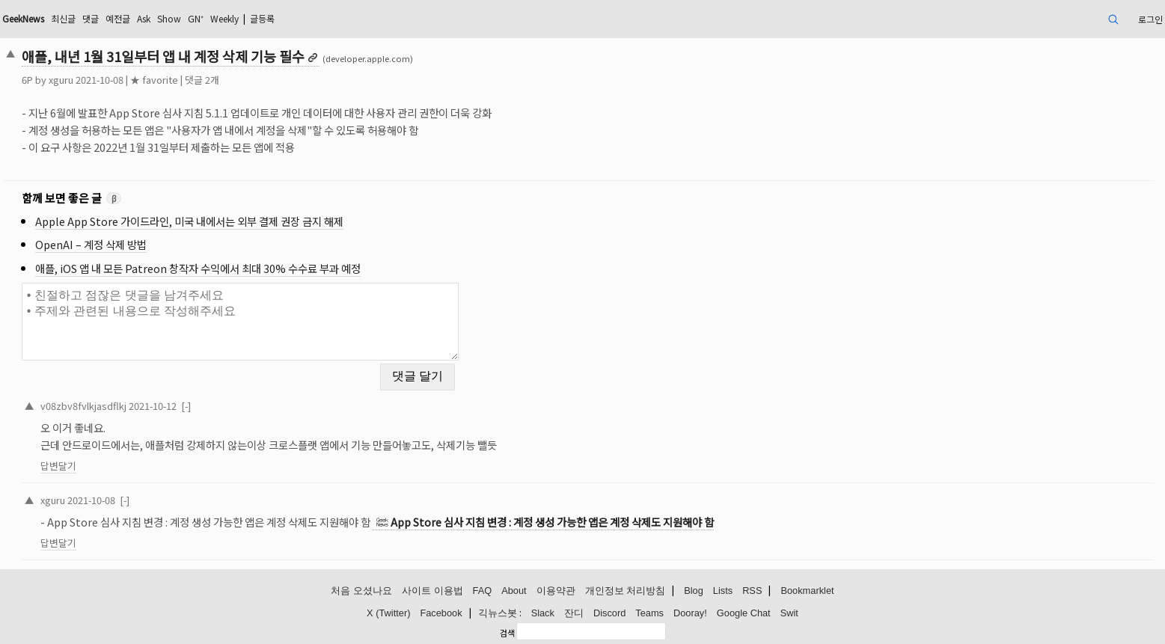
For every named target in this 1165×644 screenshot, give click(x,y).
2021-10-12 (153, 406)
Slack (542, 613)
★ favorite (154, 80)
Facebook (441, 613)
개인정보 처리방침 (625, 590)
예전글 (118, 18)
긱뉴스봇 (497, 613)
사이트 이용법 (432, 590)
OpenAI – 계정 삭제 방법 (91, 244)
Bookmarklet (807, 590)
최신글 (63, 18)
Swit (789, 613)
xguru (61, 80)
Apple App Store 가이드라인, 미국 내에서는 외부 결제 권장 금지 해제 (189, 221)
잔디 (574, 613)
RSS (752, 590)
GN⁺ (196, 18)
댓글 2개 (202, 80)
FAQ (482, 590)
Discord (609, 613)
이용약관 (555, 590)
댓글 (90, 18)
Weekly (224, 18)
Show (169, 18)
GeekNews (23, 18)
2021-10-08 (91, 500)
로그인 (1150, 19)
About (513, 590)
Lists (723, 590)
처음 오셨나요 (361, 590)
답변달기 (58, 466)
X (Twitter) (388, 613)
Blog (693, 590)
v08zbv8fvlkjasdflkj (83, 406)
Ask (143, 18)
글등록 (262, 18)
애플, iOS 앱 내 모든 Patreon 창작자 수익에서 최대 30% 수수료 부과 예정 (198, 268)
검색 (507, 633)
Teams (649, 613)
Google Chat (744, 613)
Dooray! (690, 613)
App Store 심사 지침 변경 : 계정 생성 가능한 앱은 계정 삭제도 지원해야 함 (552, 522)
